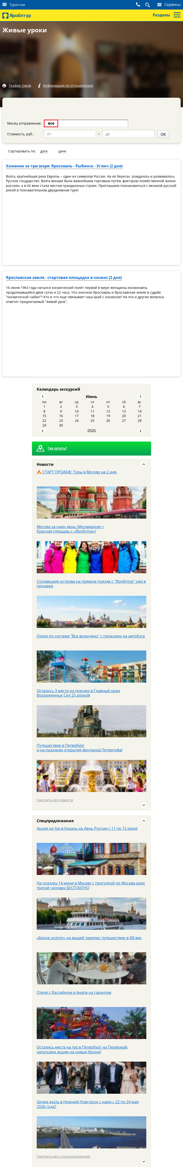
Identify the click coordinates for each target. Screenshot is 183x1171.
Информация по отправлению (69, 85)
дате (44, 150)
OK (98, 133)
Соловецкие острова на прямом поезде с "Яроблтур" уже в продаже (91, 583)
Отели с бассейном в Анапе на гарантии (74, 991)
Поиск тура (142, 4)
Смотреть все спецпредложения (63, 1155)
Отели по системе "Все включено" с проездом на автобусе (91, 635)
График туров (20, 85)
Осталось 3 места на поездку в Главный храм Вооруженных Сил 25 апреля (78, 692)
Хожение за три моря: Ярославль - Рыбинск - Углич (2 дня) (64, 165)
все (51, 123)
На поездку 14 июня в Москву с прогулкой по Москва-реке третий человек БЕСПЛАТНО (91, 885)
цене (62, 150)
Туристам (17, 4)
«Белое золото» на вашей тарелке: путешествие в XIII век (89, 937)
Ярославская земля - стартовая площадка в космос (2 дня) (64, 276)
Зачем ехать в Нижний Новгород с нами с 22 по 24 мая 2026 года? (88, 1103)
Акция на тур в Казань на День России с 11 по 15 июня (87, 827)
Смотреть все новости (55, 799)
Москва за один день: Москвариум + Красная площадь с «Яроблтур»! (70, 528)
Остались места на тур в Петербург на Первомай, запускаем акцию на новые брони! (82, 1049)
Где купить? (57, 447)
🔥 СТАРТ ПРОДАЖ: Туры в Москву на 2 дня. (77, 471)
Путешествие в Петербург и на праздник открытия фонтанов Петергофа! (79, 747)
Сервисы (172, 4)
